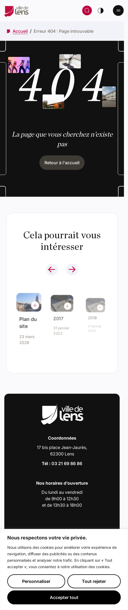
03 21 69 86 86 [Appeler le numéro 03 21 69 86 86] (66, 463)
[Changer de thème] (100, 10)
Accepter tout (64, 597)
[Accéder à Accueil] (20, 31)
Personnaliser (36, 581)
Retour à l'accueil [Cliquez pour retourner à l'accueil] (61, 162)
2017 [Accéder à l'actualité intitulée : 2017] (59, 317)
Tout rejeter (94, 581)
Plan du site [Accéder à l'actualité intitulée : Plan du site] (28, 322)
